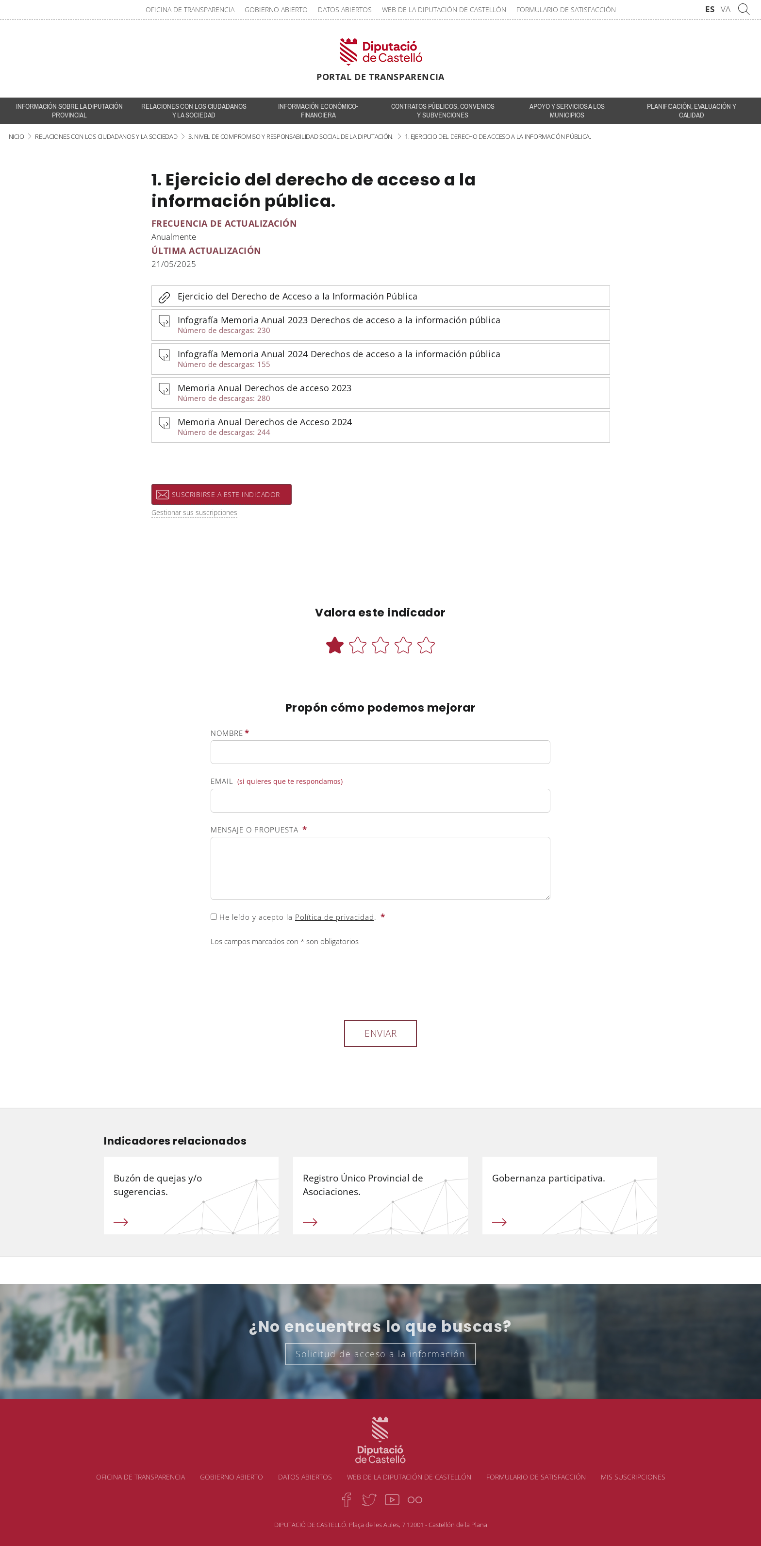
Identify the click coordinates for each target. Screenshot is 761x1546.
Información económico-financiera (318, 111)
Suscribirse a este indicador (226, 494)
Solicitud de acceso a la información (380, 1354)
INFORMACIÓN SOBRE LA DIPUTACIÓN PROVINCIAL (69, 111)
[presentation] (284, 981)
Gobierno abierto (276, 9)
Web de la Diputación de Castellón (444, 9)
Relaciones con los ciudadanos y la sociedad (193, 111)
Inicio (15, 136)
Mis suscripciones (633, 1476)
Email (277, 781)
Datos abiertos (345, 9)
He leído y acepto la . (298, 917)
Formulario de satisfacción (566, 9)
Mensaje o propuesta (259, 829)
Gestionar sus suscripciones (194, 512)
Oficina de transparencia (190, 9)
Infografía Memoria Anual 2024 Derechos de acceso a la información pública (389, 359)
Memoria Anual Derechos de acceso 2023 (389, 393)
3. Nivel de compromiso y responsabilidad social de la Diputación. (291, 136)
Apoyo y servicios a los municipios (567, 111)
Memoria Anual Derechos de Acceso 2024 (389, 427)
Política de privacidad (334, 917)
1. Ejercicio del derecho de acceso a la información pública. (498, 136)
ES (709, 9)
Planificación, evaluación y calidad (691, 111)
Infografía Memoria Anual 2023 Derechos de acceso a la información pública (389, 325)
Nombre (230, 733)
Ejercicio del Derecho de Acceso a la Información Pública (298, 296)
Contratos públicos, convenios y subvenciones (443, 111)
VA (725, 9)
